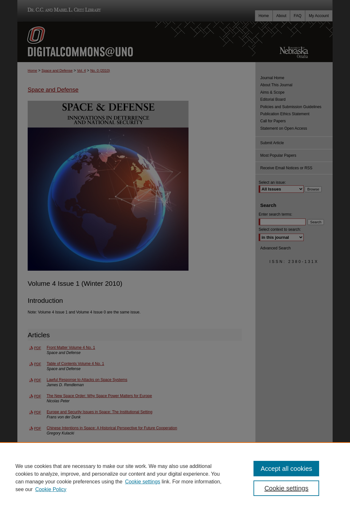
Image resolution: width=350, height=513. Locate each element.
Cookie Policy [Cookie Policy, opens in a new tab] (50, 489)
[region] (175, 477)
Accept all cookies (286, 468)
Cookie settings (142, 481)
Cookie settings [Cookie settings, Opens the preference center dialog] (286, 488)
